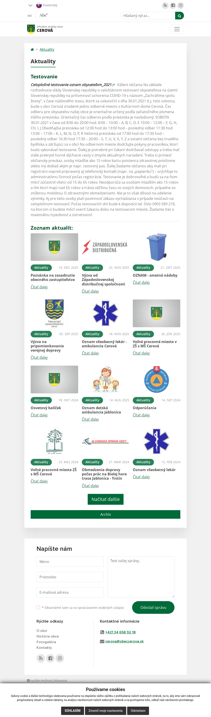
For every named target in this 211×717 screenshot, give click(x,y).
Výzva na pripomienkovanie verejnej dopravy (47, 346)
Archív (105, 514)
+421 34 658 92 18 (120, 632)
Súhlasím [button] (72, 712)
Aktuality (47, 49)
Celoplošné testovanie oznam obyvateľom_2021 (71, 84)
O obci (42, 631)
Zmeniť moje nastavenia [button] (106, 712)
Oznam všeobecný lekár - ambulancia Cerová (104, 343)
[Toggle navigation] (177, 29)
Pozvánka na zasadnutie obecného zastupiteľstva (53, 277)
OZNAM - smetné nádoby (155, 275)
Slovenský (46, 5)
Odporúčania (144, 407)
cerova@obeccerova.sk (124, 641)
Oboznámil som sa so (83, 607)
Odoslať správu (153, 607)
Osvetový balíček (46, 407)
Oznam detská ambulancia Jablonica (101, 410)
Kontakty (44, 647)
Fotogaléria (46, 642)
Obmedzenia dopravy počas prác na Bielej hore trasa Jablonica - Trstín (104, 474)
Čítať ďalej (39, 287)
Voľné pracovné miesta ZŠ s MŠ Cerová (54, 471)
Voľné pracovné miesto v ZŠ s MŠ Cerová (155, 343)
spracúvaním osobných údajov (101, 607)
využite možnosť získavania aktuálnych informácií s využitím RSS (48, 684)
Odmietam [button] (138, 712)
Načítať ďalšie (106, 499)
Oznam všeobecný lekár (154, 469)
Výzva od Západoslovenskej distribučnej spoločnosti (103, 279)
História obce (48, 636)
